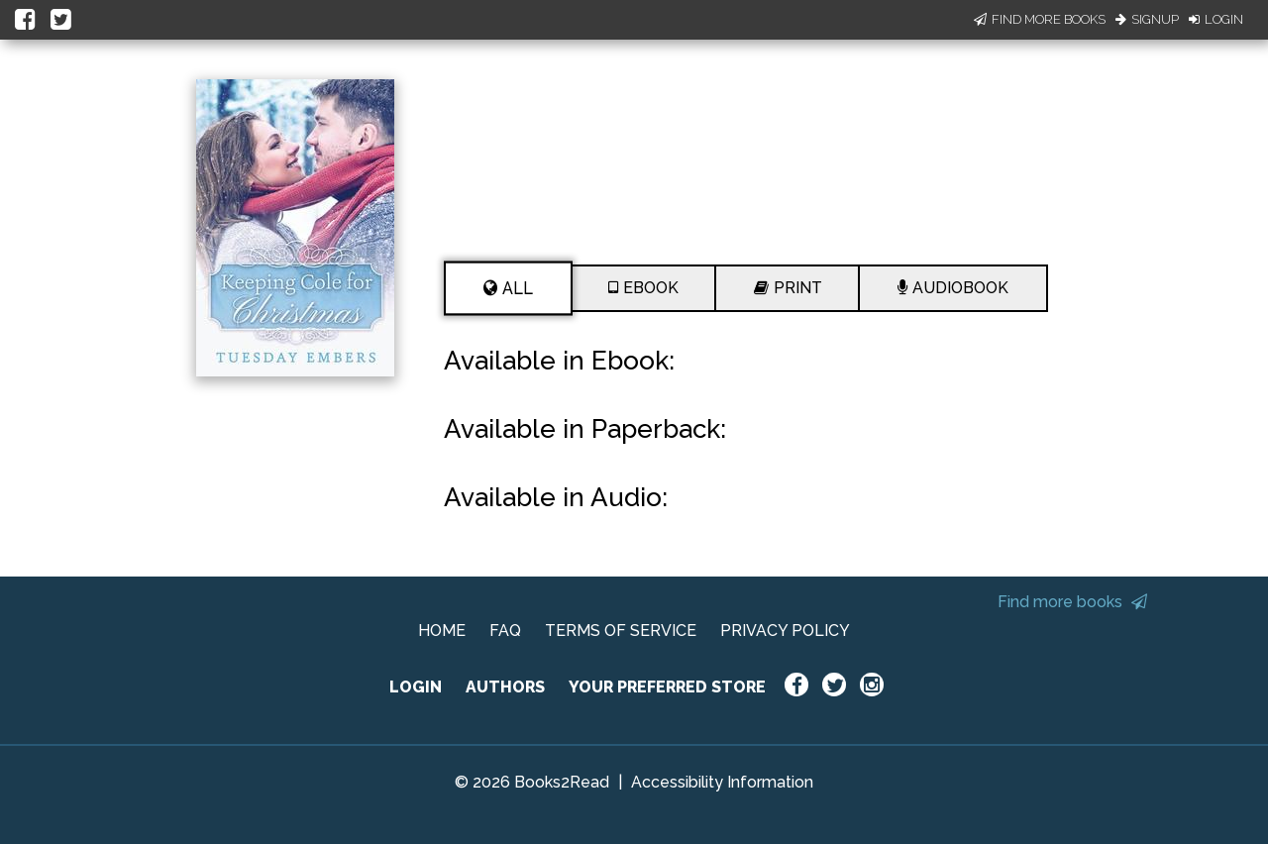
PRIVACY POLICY (785, 630)
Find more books (1072, 601)
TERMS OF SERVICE (620, 630)
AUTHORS (505, 687)
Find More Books (1040, 19)
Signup (1147, 19)
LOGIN (415, 687)
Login (1216, 19)
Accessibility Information (722, 782)
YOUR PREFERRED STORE (667, 687)
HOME (442, 630)
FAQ (505, 630)
